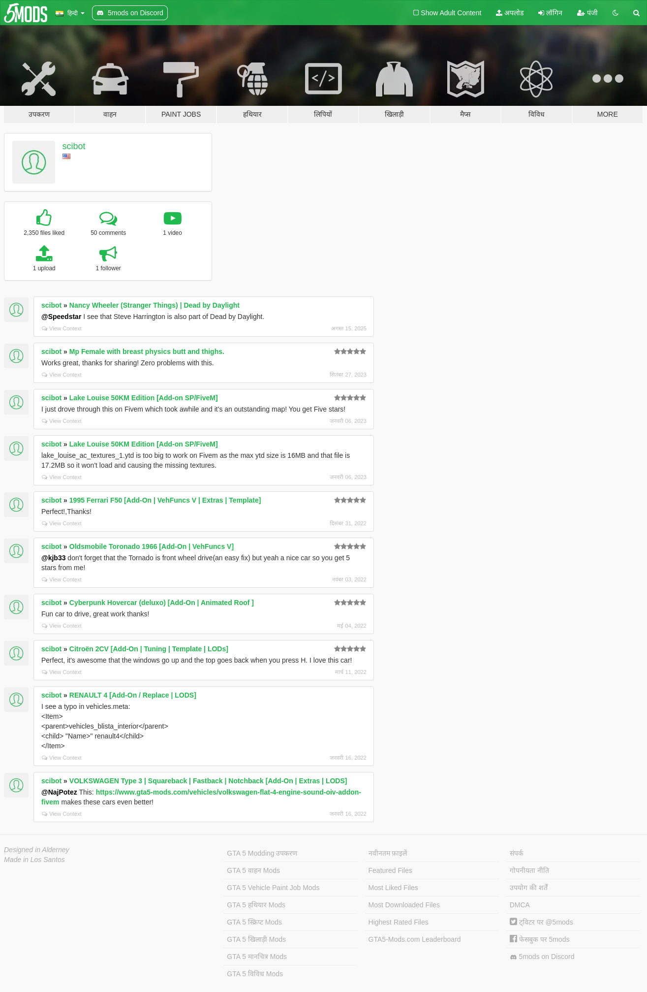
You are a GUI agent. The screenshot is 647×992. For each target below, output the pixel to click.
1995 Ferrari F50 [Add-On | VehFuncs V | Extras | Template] (165, 500)
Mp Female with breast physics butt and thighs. (146, 351)
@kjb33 (53, 558)
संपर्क (517, 853)
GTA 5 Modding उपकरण (262, 853)
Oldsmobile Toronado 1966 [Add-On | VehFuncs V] (151, 546)
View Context (62, 328)
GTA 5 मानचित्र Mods (257, 956)
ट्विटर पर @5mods (541, 922)
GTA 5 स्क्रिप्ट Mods (254, 922)
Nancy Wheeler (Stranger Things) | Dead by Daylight (154, 305)
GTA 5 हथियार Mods (256, 905)
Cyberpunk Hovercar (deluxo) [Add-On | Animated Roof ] (161, 603)
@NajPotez (59, 792)
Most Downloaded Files (404, 905)
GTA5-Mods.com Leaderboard (415, 939)
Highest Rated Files (399, 922)
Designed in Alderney (36, 850)
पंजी (587, 13)
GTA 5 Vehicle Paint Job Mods (273, 888)
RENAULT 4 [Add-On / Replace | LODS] (132, 695)
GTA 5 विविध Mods (255, 974)
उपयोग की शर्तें (529, 888)
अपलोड (510, 13)
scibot (74, 146)
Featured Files (390, 870)
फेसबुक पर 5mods (540, 939)
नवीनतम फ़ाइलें (388, 853)
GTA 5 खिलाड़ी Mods (256, 939)
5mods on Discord (542, 957)
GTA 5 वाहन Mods (253, 870)
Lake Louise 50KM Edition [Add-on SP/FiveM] (143, 398)
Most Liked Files (393, 888)
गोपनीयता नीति (529, 870)
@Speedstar (61, 316)
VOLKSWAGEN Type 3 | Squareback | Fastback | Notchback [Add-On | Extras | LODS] (208, 781)
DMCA (520, 905)
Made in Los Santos (34, 860)
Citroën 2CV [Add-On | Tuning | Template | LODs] (148, 649)
